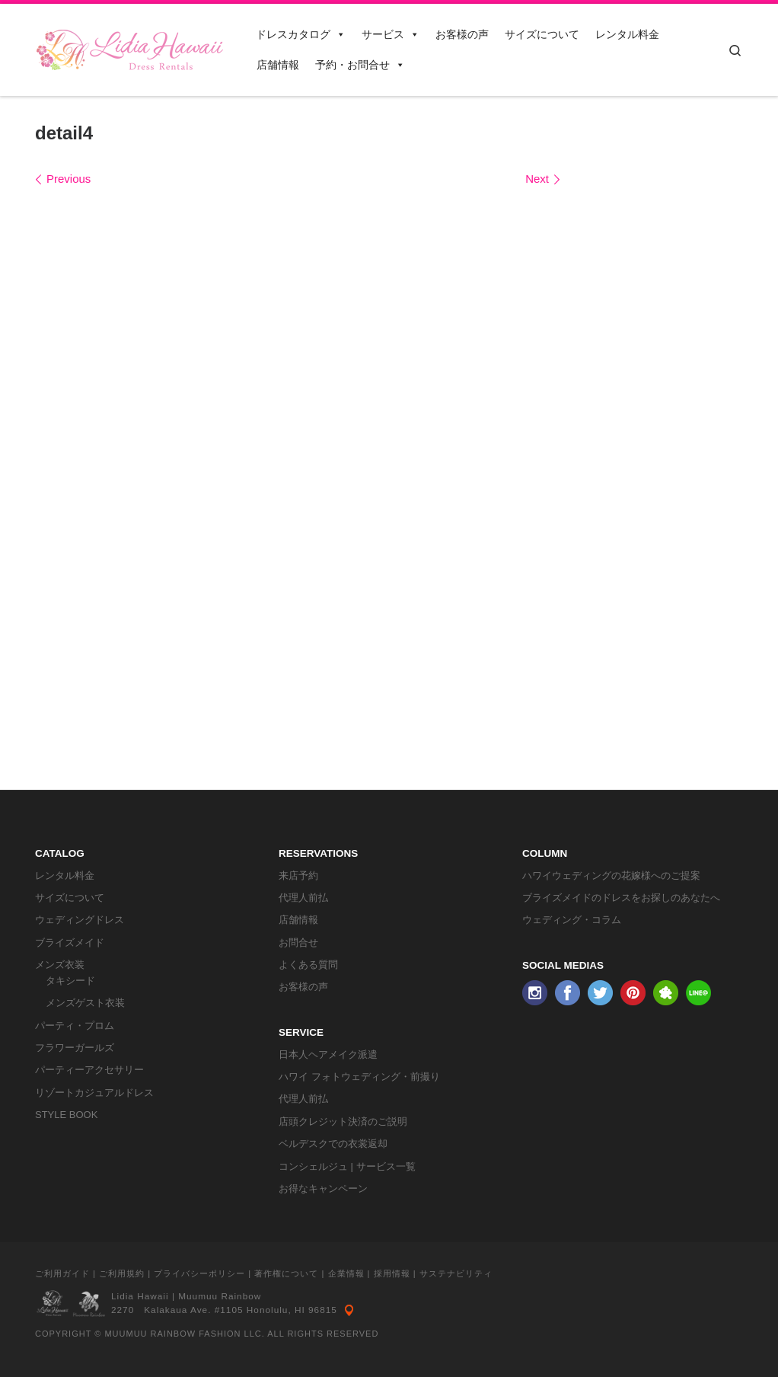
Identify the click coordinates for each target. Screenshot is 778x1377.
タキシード (70, 980)
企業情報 (346, 1273)
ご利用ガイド (62, 1273)
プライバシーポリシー (199, 1273)
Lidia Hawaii (140, 1296)
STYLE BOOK (66, 1114)
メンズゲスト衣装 (85, 1002)
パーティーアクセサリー (89, 1069)
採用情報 (392, 1273)
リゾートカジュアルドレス (94, 1092)
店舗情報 (278, 65)
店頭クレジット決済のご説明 (343, 1121)
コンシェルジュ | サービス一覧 (347, 1166)
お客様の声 (462, 34)
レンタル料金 (627, 34)
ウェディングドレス (79, 919)
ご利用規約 (122, 1273)
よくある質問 (308, 964)
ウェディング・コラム (571, 919)
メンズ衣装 (59, 964)
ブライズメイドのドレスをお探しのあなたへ (621, 897)
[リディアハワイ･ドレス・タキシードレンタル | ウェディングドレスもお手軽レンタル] (130, 47)
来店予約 (298, 875)
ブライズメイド (69, 942)
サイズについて (542, 34)
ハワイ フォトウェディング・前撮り (359, 1076)
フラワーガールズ (74, 1047)
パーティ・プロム (74, 1025)
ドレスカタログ (301, 34)
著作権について (286, 1273)
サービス (390, 34)
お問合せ (298, 942)
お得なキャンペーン (323, 1188)
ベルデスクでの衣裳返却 (333, 1143)
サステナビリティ (456, 1273)
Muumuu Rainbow (219, 1296)
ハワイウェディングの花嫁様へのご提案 (611, 875)
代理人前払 (303, 897)
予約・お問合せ (360, 65)
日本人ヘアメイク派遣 (328, 1054)
